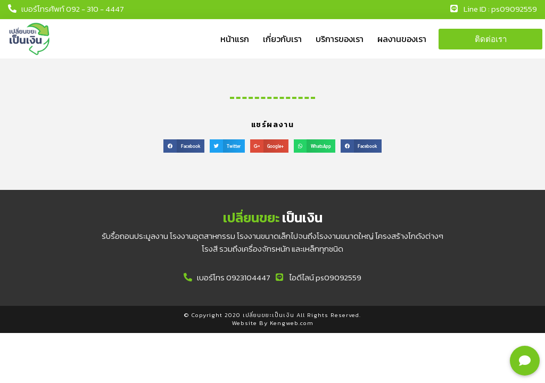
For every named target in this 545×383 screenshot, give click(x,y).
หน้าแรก (234, 38)
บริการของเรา (340, 38)
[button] (490, 39)
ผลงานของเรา (401, 38)
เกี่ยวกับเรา (282, 38)
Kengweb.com (291, 323)
